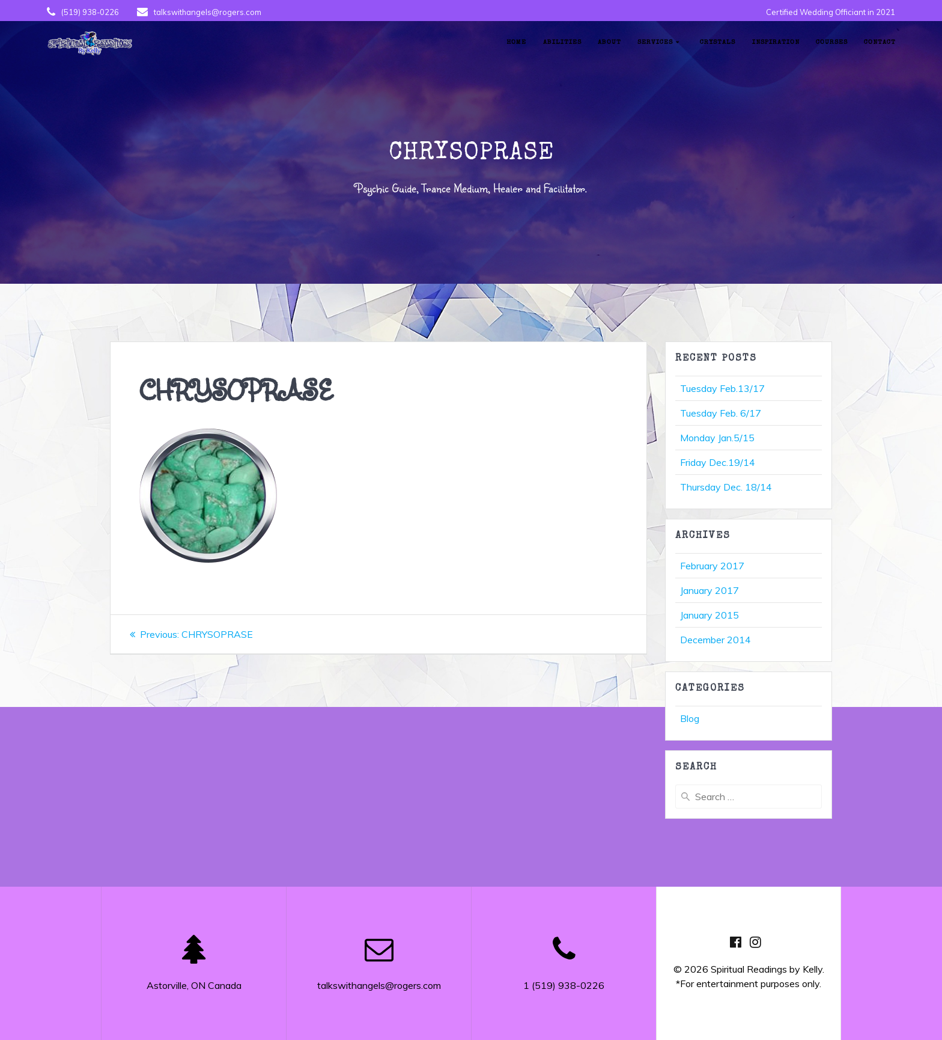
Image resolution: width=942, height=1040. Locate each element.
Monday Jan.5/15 (717, 438)
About (609, 42)
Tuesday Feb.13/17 (722, 388)
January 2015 (709, 615)
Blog (689, 718)
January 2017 (709, 590)
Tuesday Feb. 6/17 (720, 413)
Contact (880, 42)
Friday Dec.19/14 (717, 462)
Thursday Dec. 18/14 (726, 487)
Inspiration (776, 42)
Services (655, 42)
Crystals (717, 42)
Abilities (562, 42)
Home (516, 42)
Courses (832, 42)
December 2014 (715, 640)
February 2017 (712, 566)
